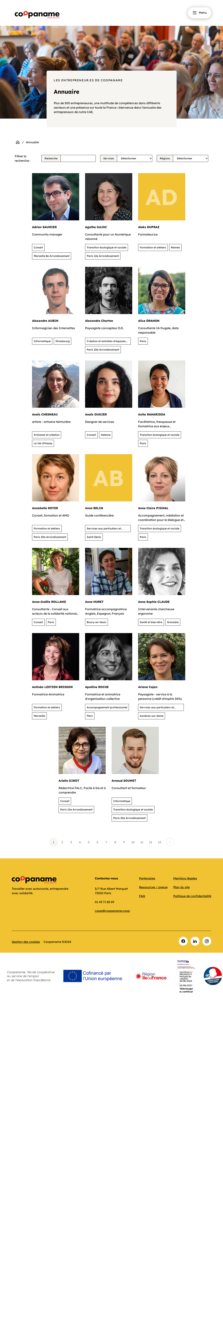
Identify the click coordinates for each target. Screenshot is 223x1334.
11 (141, 842)
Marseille (39, 716)
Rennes (175, 247)
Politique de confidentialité (192, 896)
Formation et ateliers (153, 247)
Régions (165, 158)
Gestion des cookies (26, 942)
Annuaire (32, 142)
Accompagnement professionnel (107, 707)
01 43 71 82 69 (104, 902)
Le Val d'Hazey (43, 443)
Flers (90, 716)
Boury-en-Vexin (96, 622)
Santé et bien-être (151, 622)
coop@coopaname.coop (112, 911)
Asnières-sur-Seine (151, 716)
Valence (105, 434)
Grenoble (173, 622)
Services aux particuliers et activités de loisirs (104, 529)
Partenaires (147, 878)
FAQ (142, 896)
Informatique (42, 341)
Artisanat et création (46, 434)
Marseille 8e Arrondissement (51, 256)
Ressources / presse (153, 887)
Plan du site (181, 887)
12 (150, 842)
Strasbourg (62, 341)
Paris (143, 341)
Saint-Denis (94, 537)
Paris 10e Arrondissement (76, 809)
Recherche (51, 158)
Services (108, 158)
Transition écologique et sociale (106, 247)
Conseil (38, 247)
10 (133, 842)
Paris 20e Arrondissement (103, 349)
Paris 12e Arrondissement (103, 256)
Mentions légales (185, 878)
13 (159, 842)
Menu (199, 12)
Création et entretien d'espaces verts (106, 342)
